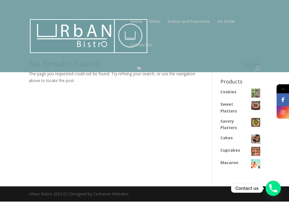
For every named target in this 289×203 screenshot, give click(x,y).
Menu (154, 21)
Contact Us (141, 45)
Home (136, 21)
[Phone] (273, 188)
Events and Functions (189, 21)
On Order (226, 21)
